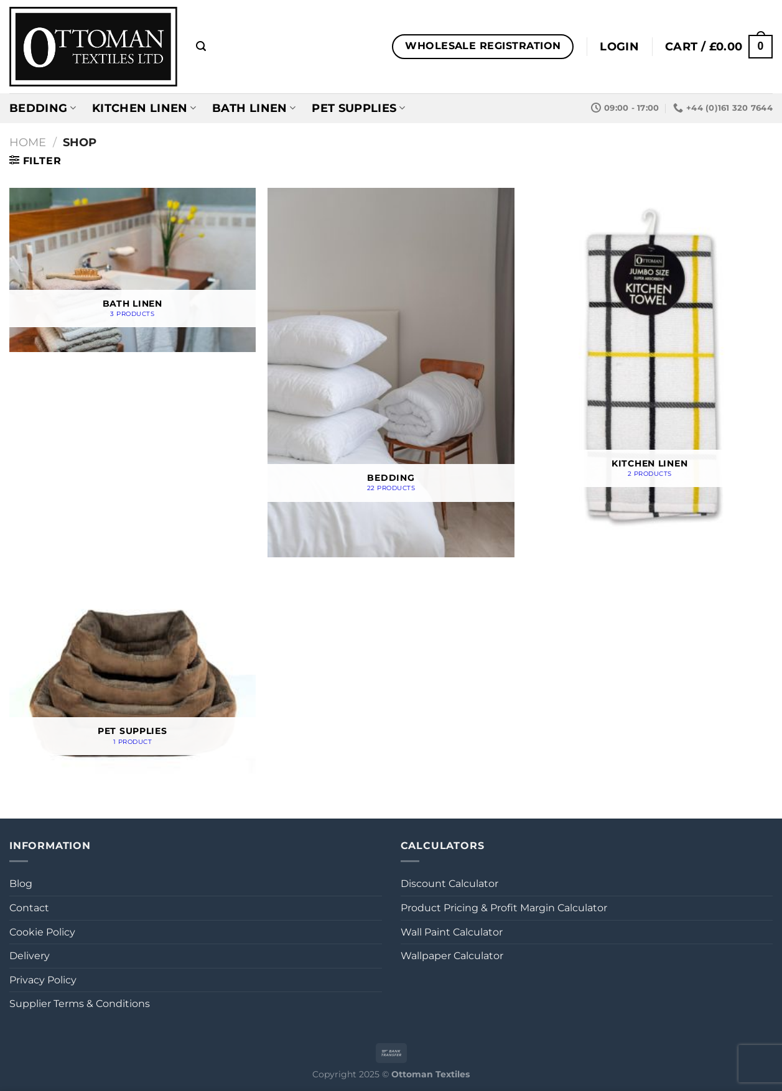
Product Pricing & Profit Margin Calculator (504, 908)
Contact (29, 908)
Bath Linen (254, 107)
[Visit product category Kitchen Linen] (649, 364)
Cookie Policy (42, 932)
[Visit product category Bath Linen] (132, 270)
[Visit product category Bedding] (391, 372)
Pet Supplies (358, 107)
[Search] (201, 46)
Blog (20, 883)
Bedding (42, 107)
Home (27, 142)
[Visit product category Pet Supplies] (132, 679)
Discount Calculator (449, 883)
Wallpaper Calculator (452, 956)
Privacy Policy (43, 980)
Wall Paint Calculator (452, 932)
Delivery (29, 956)
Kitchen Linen (144, 107)
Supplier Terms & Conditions (79, 1004)
